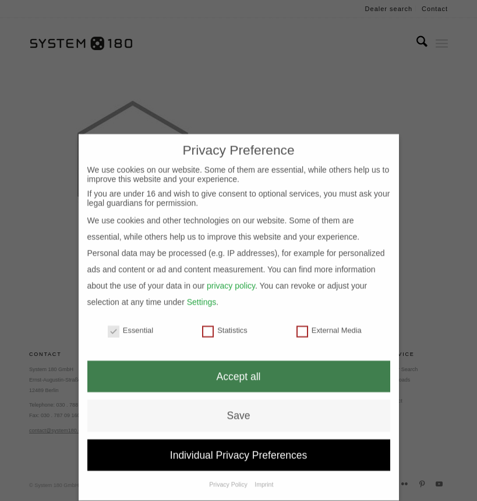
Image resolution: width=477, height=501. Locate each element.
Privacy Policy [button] (229, 472)
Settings (202, 290)
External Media (329, 317)
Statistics (224, 317)
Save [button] (238, 404)
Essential (130, 317)
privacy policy (231, 273)
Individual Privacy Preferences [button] (238, 443)
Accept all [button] (239, 365)
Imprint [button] (264, 472)
